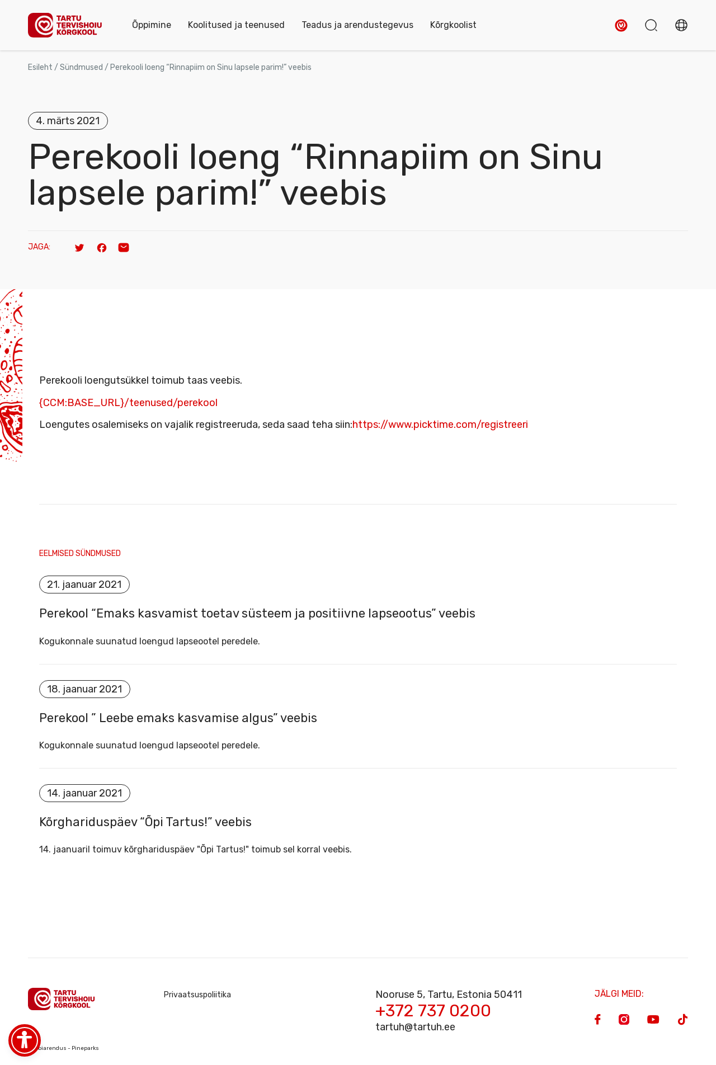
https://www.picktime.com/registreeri (440, 424)
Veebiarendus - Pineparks (63, 1049)
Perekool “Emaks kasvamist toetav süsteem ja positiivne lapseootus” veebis (257, 613)
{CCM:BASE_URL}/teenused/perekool (128, 403)
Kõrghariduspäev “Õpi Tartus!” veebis (145, 823)
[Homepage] (69, 25)
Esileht (40, 67)
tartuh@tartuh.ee (415, 1028)
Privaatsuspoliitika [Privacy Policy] (197, 996)
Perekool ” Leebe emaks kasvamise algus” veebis (178, 718)
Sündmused (81, 67)
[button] (621, 25)
